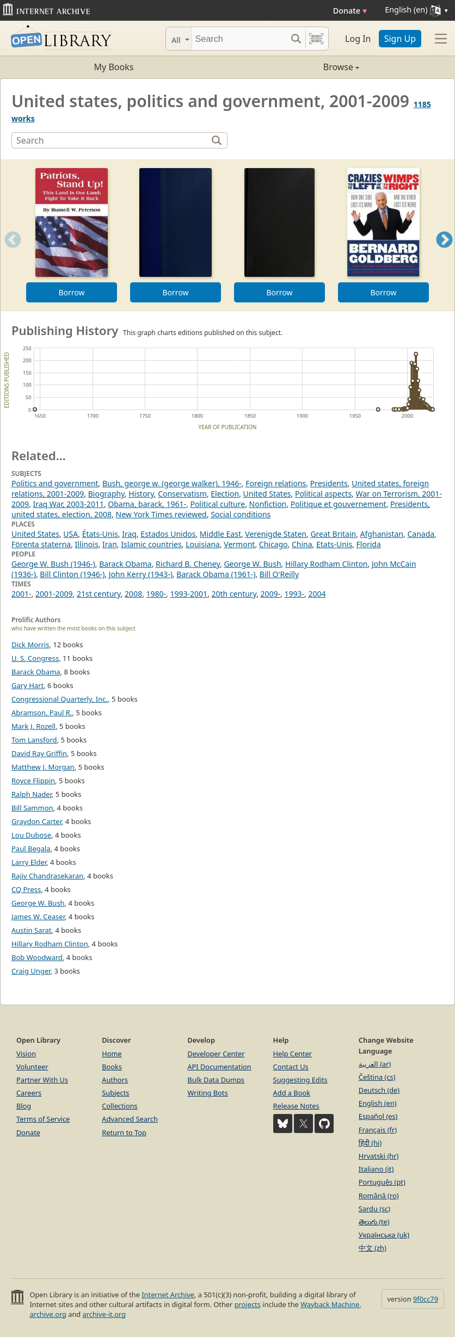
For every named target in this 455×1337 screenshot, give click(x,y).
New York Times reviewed (161, 514)
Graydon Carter (36, 821)
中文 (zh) (372, 1248)
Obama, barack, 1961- (147, 504)
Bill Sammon (32, 808)
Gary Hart (27, 685)
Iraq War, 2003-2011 (68, 504)
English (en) (378, 1103)
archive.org (47, 1314)
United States (267, 493)
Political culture (217, 504)
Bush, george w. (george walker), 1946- (172, 483)
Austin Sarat (31, 930)
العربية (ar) (375, 1064)
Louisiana (203, 544)
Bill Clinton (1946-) (72, 574)
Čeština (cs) (377, 1077)
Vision (26, 1054)
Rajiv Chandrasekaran (47, 876)
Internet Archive (168, 1294)
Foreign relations (275, 483)
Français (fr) (378, 1130)
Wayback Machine (329, 1304)
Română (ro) (379, 1195)
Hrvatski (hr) (379, 1156)
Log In (358, 39)
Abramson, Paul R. (41, 712)
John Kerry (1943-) (141, 574)
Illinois (87, 544)
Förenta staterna (41, 544)
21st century (99, 594)
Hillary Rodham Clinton (326, 564)
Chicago (273, 544)
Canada (420, 534)
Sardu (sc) (374, 1209)
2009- (271, 594)
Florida (368, 544)
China (302, 544)
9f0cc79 (425, 1299)
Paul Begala (31, 848)
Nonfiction (268, 504)
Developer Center (215, 1054)
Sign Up (400, 39)
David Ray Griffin (39, 753)
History (141, 493)
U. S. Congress (35, 658)
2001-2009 (54, 594)
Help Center (292, 1054)
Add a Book (291, 1093)
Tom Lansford (34, 740)
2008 (133, 594)
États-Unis (100, 534)
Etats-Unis (334, 544)
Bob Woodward (37, 957)
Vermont (239, 544)
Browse (293, 67)
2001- (21, 594)
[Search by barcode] (316, 38)
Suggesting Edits (300, 1080)
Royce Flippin (33, 780)
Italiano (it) (376, 1169)
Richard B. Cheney (188, 564)
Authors (115, 1080)
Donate (350, 10)
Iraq (129, 534)
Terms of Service (43, 1119)
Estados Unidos (167, 534)
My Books (114, 67)
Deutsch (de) (379, 1090)
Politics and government (55, 483)
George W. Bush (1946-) (53, 564)
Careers (28, 1093)
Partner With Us (42, 1080)
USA (70, 534)
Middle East (220, 534)
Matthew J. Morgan (43, 767)
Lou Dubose (31, 835)
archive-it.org (104, 1314)
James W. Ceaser (38, 916)
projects (248, 1304)
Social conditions (240, 514)
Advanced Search (130, 1119)
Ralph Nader (31, 794)
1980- (156, 594)
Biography (106, 493)
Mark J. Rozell (33, 726)
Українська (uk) (384, 1235)
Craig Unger (31, 971)
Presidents (329, 483)
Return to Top (124, 1132)
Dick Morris (30, 644)
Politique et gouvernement (338, 504)
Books (112, 1067)
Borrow (71, 292)
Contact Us (291, 1067)
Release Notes (296, 1106)
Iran (109, 544)
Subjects (115, 1093)
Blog (23, 1106)
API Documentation (219, 1067)
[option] (71, 235)
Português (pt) (382, 1182)
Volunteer (32, 1067)
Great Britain (333, 534)
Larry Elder (28, 862)
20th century (234, 594)
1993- (295, 594)
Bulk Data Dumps (215, 1080)
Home (111, 1054)
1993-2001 (189, 594)
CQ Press (26, 889)
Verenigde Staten (275, 534)
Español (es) (378, 1116)
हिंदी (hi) (370, 1143)
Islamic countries (151, 544)
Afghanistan (381, 534)
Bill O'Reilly (279, 574)
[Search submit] (295, 38)
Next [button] (444, 253)
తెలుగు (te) (374, 1222)
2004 (317, 594)
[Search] (239, 38)
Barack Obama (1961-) (215, 574)
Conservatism (182, 493)
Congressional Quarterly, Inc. (59, 699)
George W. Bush (252, 564)
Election (225, 493)
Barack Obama (125, 564)
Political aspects (323, 493)
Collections (120, 1106)
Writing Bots (207, 1093)
